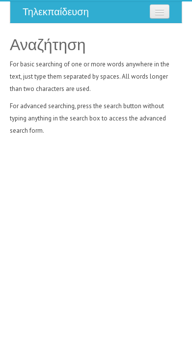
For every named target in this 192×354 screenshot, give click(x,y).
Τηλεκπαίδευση (56, 11)
